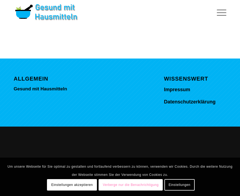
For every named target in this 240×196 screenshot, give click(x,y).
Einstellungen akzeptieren (72, 185)
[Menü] (218, 12)
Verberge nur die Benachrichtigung (131, 185)
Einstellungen (179, 185)
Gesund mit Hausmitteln (40, 88)
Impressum (177, 89)
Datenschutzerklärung (189, 102)
